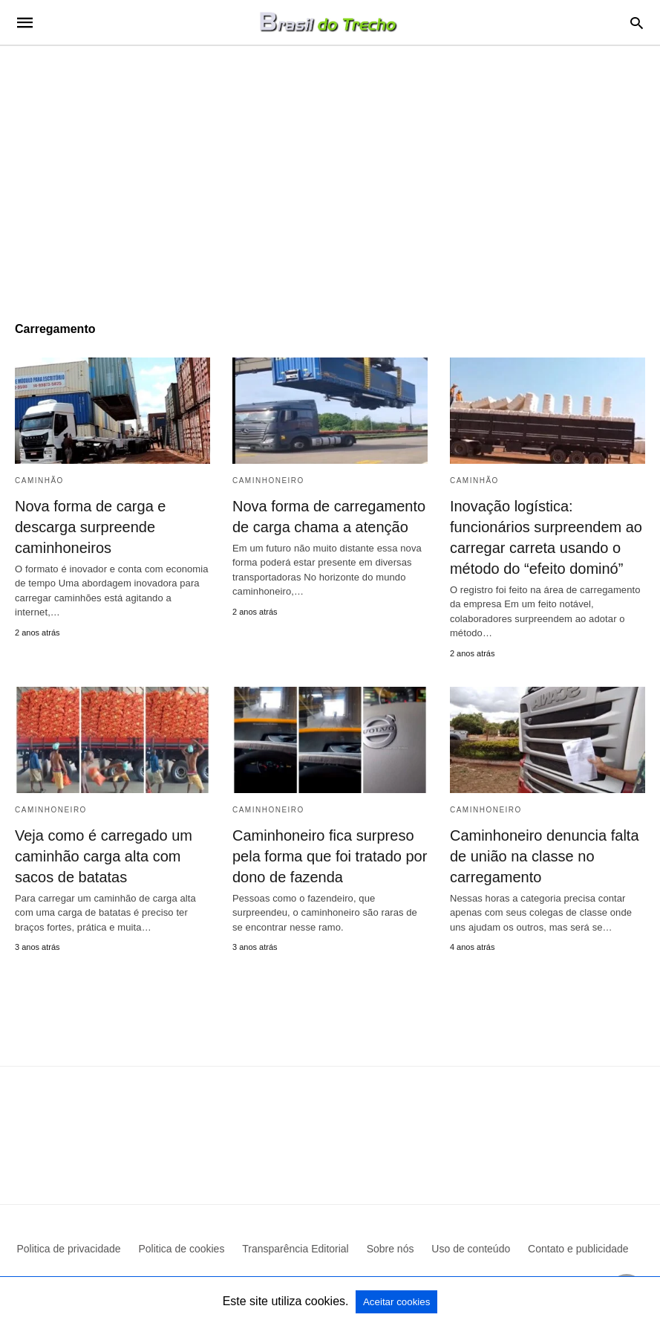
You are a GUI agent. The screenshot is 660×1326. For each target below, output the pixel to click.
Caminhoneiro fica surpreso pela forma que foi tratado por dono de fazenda (329, 856)
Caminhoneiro (268, 480)
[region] (330, 172)
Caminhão (39, 480)
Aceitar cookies (396, 1301)
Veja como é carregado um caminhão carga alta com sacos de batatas (103, 856)
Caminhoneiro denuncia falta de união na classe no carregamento (544, 856)
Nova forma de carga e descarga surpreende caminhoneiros (90, 527)
